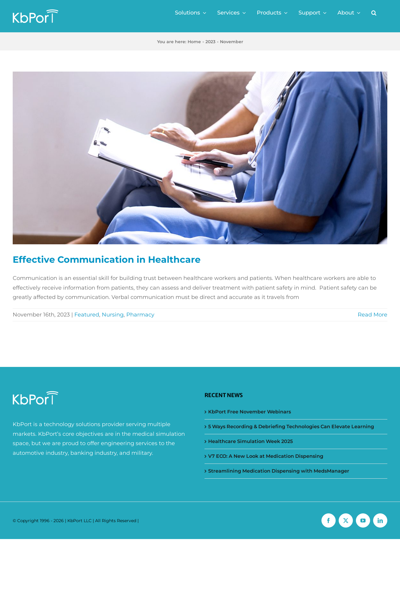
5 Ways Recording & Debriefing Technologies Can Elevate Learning (291, 426)
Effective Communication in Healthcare (107, 259)
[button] (373, 12)
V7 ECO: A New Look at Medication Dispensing (265, 456)
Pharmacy (140, 314)
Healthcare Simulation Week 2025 (250, 441)
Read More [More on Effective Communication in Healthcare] (372, 314)
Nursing (113, 314)
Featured (86, 314)
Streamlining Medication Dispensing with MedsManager (278, 471)
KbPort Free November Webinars (249, 412)
